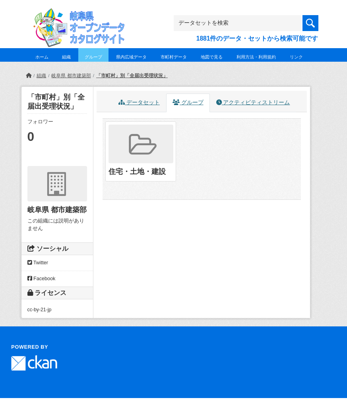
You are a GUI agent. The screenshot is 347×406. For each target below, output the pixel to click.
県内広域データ (131, 57)
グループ (93, 57)
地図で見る (212, 57)
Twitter (37, 262)
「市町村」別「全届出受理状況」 (132, 75)
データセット (139, 102)
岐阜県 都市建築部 (71, 75)
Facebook (41, 278)
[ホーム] (28, 75)
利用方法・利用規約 (256, 57)
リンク (296, 57)
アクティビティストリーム (253, 102)
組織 (66, 57)
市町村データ (174, 57)
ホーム (41, 57)
